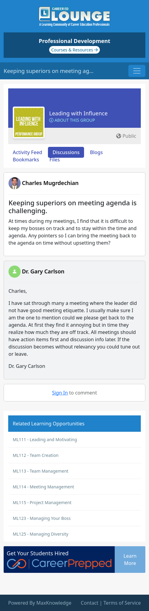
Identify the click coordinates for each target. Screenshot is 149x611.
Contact (89, 602)
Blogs (96, 152)
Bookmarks (26, 159)
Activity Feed (27, 152)
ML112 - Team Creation (36, 455)
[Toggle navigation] (136, 71)
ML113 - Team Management (40, 471)
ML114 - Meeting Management (43, 487)
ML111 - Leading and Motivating (45, 439)
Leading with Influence (78, 113)
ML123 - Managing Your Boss (42, 518)
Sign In (60, 392)
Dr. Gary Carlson (43, 271)
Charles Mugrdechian (50, 183)
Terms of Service (122, 602)
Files (54, 159)
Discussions (66, 152)
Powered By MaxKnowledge (39, 602)
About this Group (72, 120)
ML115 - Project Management (42, 502)
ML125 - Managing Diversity (40, 534)
